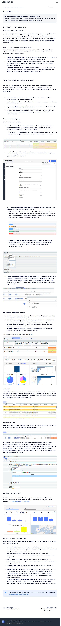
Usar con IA (52, 7)
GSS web (8, 620)
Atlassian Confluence (46, 622)
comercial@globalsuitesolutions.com (19, 594)
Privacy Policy (14, 620)
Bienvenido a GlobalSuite (18, 7)
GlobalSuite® (9, 7)
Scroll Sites (37, 622)
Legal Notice (21, 620)
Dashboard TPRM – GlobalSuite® (20, 501)
